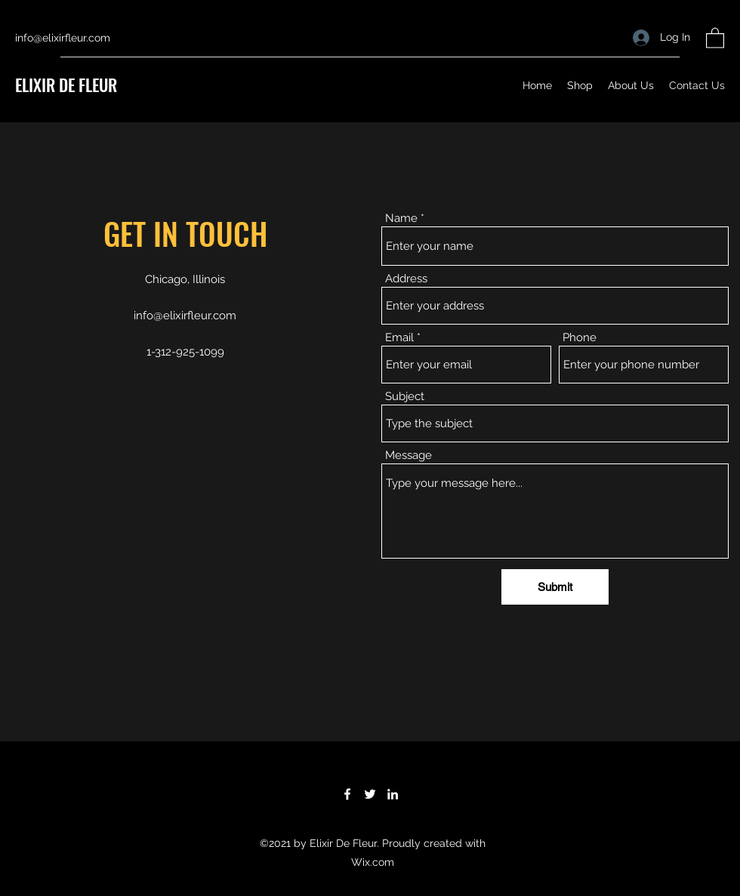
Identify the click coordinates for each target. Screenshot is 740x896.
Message (408, 455)
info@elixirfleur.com (62, 38)
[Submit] (555, 587)
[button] (715, 37)
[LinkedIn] (392, 794)
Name (401, 218)
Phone (580, 337)
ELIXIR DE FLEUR (66, 84)
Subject (404, 396)
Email (399, 337)
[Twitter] (370, 794)
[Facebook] (347, 794)
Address (406, 279)
